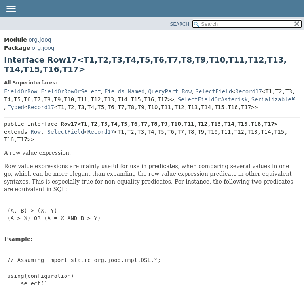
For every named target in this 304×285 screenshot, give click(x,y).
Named (136, 91)
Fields (114, 91)
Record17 (249, 91)
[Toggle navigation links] (10, 9)
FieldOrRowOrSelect (71, 91)
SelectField (213, 91)
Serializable (271, 99)
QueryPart (163, 91)
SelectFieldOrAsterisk (213, 99)
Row (187, 91)
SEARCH (180, 24)
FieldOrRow (20, 91)
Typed (16, 107)
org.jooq (39, 39)
